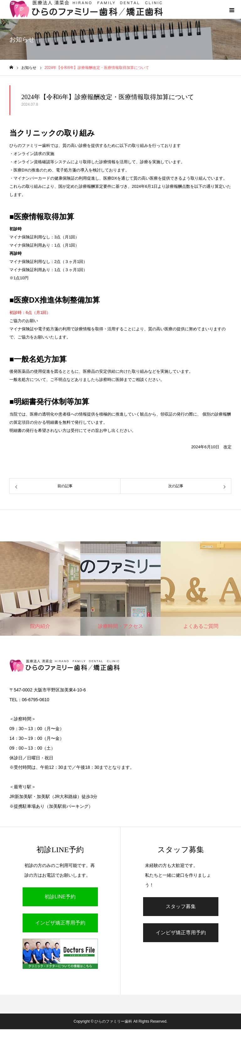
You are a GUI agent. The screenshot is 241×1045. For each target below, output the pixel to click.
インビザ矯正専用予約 (60, 922)
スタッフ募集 (181, 906)
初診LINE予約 (60, 896)
